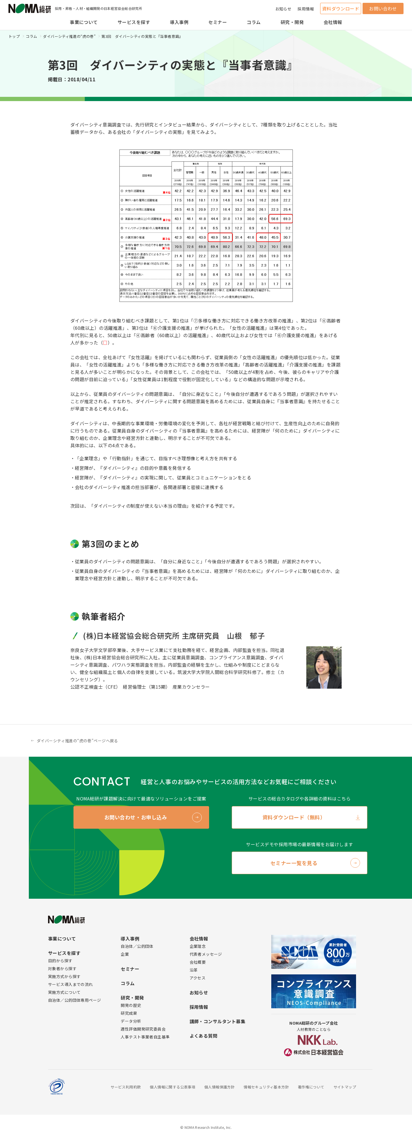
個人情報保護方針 (219, 1087)
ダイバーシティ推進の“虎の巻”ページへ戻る (77, 740)
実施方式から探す (64, 976)
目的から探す (60, 960)
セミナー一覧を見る (294, 863)
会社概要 (198, 962)
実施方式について (64, 992)
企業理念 (198, 946)
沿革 (194, 970)
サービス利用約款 (125, 1087)
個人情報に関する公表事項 (172, 1087)
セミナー (217, 22)
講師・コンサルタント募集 (218, 1021)
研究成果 (129, 1013)
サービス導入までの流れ (70, 984)
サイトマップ (344, 1087)
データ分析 (131, 1021)
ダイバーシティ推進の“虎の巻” (69, 36)
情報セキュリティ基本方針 (266, 1087)
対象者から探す (62, 968)
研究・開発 (292, 22)
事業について (84, 22)
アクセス (198, 978)
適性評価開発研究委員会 (143, 1029)
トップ (14, 36)
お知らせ (283, 9)
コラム (254, 22)
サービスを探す (134, 22)
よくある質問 (204, 1035)
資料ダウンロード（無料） (294, 817)
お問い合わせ (383, 8)
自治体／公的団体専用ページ (74, 1000)
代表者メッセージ (206, 954)
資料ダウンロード (340, 8)
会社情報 (333, 22)
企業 (125, 954)
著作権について (311, 1087)
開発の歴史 (131, 1005)
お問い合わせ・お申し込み (135, 817)
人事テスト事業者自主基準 (145, 1037)
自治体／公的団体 (137, 946)
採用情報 (306, 9)
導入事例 (179, 22)
